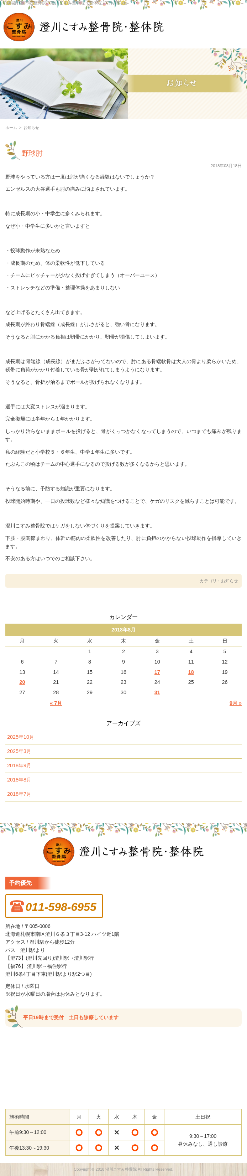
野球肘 (32, 153)
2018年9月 (19, 765)
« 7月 (56, 703)
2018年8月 (19, 780)
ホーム (11, 127)
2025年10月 (20, 737)
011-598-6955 (60, 907)
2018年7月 (19, 794)
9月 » (236, 703)
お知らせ (229, 581)
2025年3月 (19, 751)
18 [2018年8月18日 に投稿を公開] (191, 672)
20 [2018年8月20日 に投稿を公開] (22, 682)
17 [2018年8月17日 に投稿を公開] (157, 672)
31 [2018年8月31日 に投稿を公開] (157, 692)
